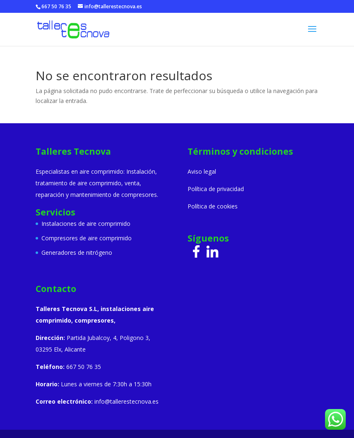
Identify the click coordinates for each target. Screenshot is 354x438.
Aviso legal (202, 171)
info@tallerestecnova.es (126, 401)
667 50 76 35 (56, 6)
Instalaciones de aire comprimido (85, 223)
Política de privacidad (216, 189)
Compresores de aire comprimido (86, 238)
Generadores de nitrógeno (76, 252)
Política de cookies (213, 206)
